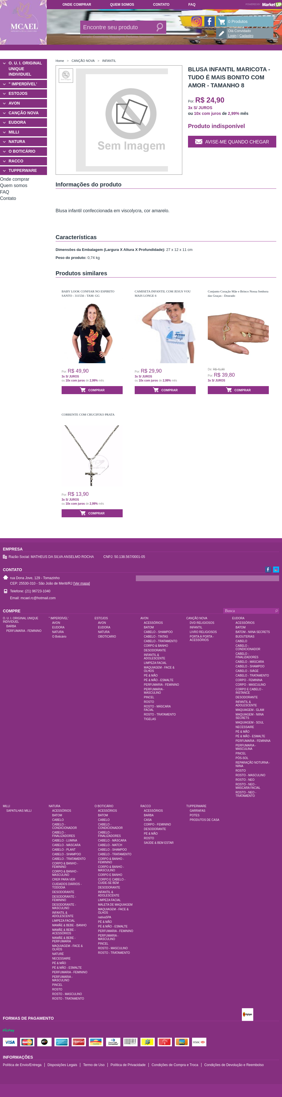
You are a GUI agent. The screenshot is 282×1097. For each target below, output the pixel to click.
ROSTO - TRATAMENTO (160, 714)
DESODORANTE (155, 650)
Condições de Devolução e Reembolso (234, 1065)
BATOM (149, 627)
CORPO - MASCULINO (251, 684)
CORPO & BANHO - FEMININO (65, 865)
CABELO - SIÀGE (247, 671)
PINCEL (149, 697)
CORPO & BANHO (156, 645)
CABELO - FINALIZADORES (247, 655)
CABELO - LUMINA (64, 840)
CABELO (241, 641)
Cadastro (246, 36)
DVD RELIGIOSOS (202, 622)
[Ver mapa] (81, 583)
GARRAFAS (197, 810)
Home (60, 60)
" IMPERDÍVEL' (23, 84)
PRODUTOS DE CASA (204, 819)
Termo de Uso (94, 1065)
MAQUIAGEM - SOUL (250, 722)
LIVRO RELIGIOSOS (203, 632)
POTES (194, 815)
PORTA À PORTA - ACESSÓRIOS (202, 638)
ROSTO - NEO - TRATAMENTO (246, 794)
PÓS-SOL (242, 758)
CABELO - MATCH (110, 845)
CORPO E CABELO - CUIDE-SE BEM (112, 881)
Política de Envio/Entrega (22, 1065)
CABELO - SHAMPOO (158, 632)
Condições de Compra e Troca (175, 1065)
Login (232, 36)
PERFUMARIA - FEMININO (24, 630)
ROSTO (149, 701)
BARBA (11, 626)
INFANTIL (109, 60)
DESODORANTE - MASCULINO (64, 906)
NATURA (17, 141)
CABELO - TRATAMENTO (160, 641)
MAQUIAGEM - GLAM (250, 709)
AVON (14, 103)
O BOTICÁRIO (22, 151)
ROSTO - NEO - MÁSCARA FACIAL (248, 786)
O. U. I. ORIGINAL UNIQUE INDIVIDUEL (25, 68)
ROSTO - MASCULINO (250, 775)
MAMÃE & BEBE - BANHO (69, 925)
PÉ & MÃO (151, 675)
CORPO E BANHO (110, 874)
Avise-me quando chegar (232, 141)
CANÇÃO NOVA (24, 113)
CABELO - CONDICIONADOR (248, 647)
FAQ (191, 5)
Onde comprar (76, 5)
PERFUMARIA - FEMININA (253, 740)
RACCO (16, 161)
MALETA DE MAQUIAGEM (115, 904)
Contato (161, 5)
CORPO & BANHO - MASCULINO (65, 873)
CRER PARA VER (63, 879)
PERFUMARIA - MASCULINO (154, 691)
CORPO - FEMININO (157, 824)
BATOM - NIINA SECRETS (253, 632)
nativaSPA (104, 917)
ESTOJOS (18, 93)
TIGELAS (150, 719)
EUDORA (17, 122)
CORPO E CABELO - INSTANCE (249, 691)
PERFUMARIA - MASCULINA (246, 747)
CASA (148, 819)
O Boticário (59, 636)
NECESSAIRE (245, 727)
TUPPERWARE (23, 170)
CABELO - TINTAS (156, 636)
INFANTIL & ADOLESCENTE (154, 656)
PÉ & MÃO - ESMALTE (158, 680)
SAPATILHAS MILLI (19, 810)
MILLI (14, 132)
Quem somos (122, 5)
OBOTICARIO (107, 636)
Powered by (264, 4)
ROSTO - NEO (245, 779)
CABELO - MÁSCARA (250, 661)
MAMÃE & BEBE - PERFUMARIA (64, 939)
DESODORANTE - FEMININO (64, 898)
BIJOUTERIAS (245, 636)
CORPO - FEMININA (249, 680)
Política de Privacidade (128, 1065)
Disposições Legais (62, 1065)
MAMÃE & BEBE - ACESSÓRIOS (64, 931)
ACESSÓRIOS (153, 622)
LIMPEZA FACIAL (155, 663)
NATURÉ (58, 954)
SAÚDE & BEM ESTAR (159, 842)
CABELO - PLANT (64, 849)
